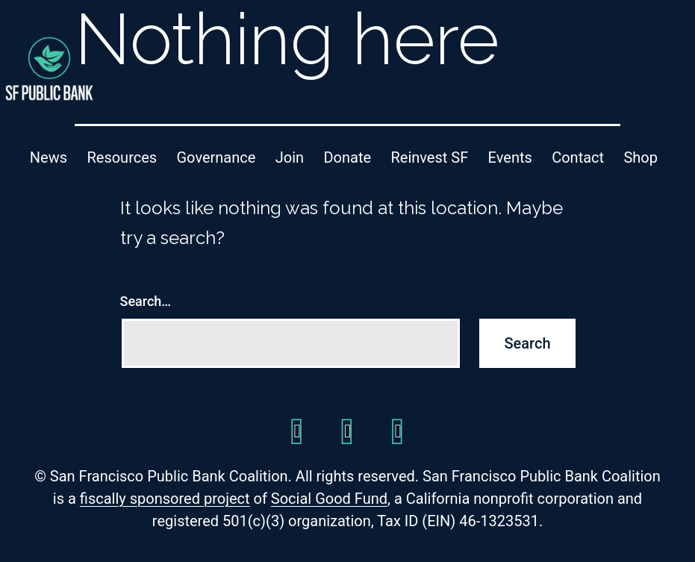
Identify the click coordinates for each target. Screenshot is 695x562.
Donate (347, 157)
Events (510, 157)
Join (289, 157)
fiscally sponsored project (165, 499)
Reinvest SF (429, 157)
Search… (146, 301)
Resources (122, 157)
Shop (640, 157)
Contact (578, 157)
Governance (216, 157)
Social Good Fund (329, 499)
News (48, 157)
